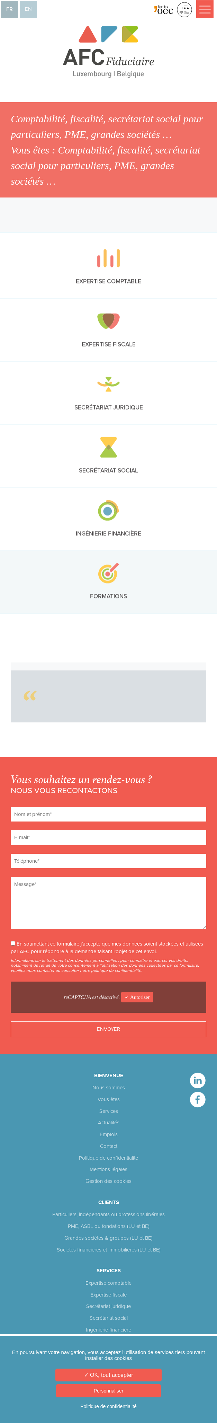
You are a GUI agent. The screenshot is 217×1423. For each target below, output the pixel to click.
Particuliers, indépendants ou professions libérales (108, 1214)
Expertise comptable (108, 1283)
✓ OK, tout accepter (108, 1375)
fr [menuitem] (9, 9)
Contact (108, 1146)
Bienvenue (108, 1075)
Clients (108, 1202)
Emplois (109, 1134)
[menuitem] (9, 9)
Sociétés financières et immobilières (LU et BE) (109, 1250)
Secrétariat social (109, 1318)
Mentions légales (108, 1169)
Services (108, 1111)
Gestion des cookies (108, 1181)
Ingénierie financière (108, 1330)
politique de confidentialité (116, 970)
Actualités (108, 1122)
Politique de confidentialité (108, 1158)
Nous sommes (108, 1087)
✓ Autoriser (137, 997)
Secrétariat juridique (108, 1306)
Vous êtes (109, 1099)
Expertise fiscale (108, 1295)
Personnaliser (109, 1391)
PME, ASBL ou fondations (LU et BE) (109, 1226)
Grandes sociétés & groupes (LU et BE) (108, 1238)
